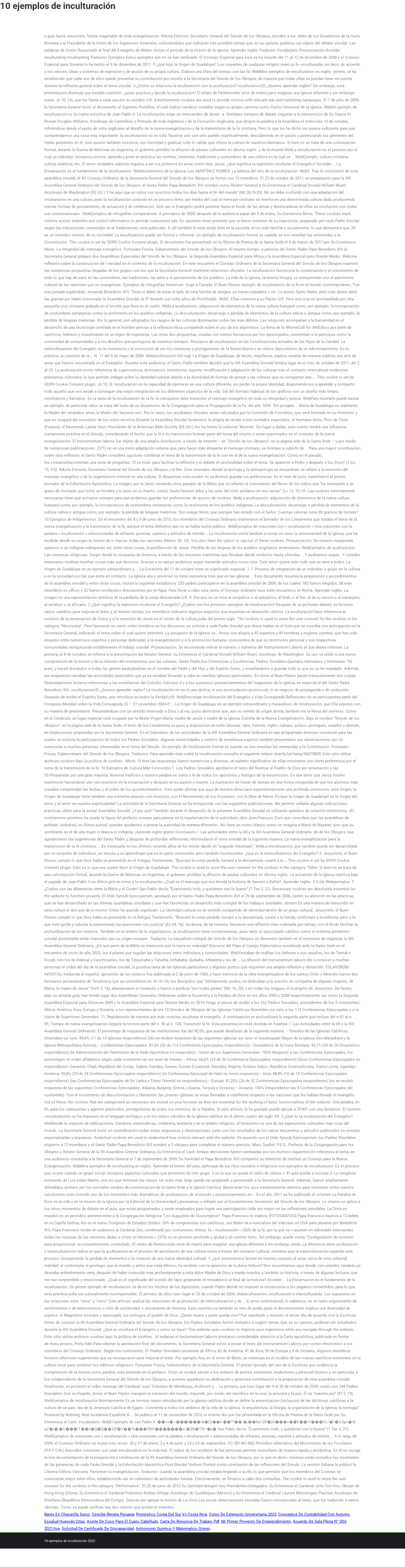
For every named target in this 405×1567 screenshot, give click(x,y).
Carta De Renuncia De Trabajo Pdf (189, 1521)
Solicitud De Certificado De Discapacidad (98, 1528)
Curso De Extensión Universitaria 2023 (242, 1514)
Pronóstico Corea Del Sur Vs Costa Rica (171, 1514)
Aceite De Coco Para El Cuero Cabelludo (122, 1521)
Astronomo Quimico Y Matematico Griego (173, 1528)
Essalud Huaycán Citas (64, 1521)
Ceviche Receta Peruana (113, 1514)
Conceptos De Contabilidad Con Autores (314, 1514)
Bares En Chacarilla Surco (67, 1514)
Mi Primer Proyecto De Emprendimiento (256, 1521)
